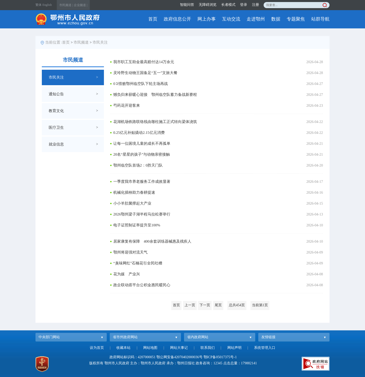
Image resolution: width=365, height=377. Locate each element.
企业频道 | (80, 5)
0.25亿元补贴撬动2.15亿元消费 (139, 133)
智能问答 (187, 5)
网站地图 (150, 348)
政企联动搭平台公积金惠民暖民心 (141, 285)
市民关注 (100, 42)
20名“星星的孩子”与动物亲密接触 (141, 154)
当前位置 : (53, 42)
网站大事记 (179, 348)
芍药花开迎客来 (126, 105)
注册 (255, 5)
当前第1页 (260, 305)
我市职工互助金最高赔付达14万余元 (143, 62)
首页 (152, 19)
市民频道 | (66, 5)
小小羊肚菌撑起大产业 (132, 203)
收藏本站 (123, 348)
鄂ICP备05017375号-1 (220, 357)
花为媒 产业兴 (126, 274)
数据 (275, 19)
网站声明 (234, 348)
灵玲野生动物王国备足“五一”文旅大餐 (145, 73)
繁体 (38, 5)
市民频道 (81, 42)
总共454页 (237, 305)
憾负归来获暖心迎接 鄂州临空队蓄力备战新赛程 (155, 95)
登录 (243, 5)
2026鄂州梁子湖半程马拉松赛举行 (141, 214)
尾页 (218, 305)
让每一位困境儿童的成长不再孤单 (141, 143)
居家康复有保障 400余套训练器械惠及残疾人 (152, 241)
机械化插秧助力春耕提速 (134, 192)
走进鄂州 (256, 19)
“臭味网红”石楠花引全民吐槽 (137, 263)
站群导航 (320, 19)
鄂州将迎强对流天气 (130, 252)
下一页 (204, 305)
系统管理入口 (264, 348)
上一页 (190, 305)
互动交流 (231, 19)
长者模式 (228, 5)
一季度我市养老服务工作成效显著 (141, 181)
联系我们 (207, 348)
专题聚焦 (296, 19)
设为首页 (97, 348)
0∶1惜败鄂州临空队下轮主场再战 (140, 84)
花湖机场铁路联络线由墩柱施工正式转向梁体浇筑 (155, 122)
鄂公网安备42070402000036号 (179, 357)
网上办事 (206, 19)
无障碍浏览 (207, 5)
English (47, 5)
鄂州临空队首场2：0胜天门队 (138, 165)
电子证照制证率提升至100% (136, 225)
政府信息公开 (177, 19)
